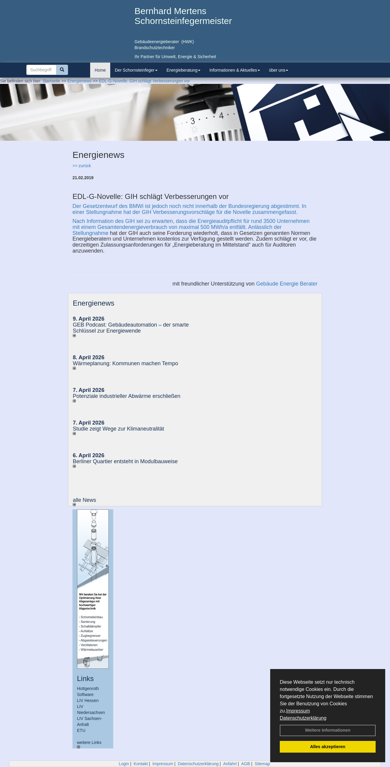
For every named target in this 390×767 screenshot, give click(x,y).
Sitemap (262, 763)
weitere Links (89, 744)
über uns (278, 70)
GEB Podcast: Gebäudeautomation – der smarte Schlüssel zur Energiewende (131, 328)
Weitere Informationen (327, 730)
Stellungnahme (90, 233)
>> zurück (81, 165)
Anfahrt (230, 763)
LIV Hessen (88, 700)
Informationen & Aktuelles (234, 70)
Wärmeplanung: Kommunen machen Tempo (125, 363)
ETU (81, 730)
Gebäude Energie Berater (287, 284)
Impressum (298, 710)
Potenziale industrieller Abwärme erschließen (126, 396)
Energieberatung (184, 70)
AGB (245, 763)
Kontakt (141, 763)
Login (124, 763)
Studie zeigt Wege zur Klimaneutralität (118, 429)
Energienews (93, 303)
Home (100, 70)
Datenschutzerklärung (303, 718)
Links (85, 678)
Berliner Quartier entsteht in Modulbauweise (125, 461)
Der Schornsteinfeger (136, 70)
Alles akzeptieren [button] (327, 746)
